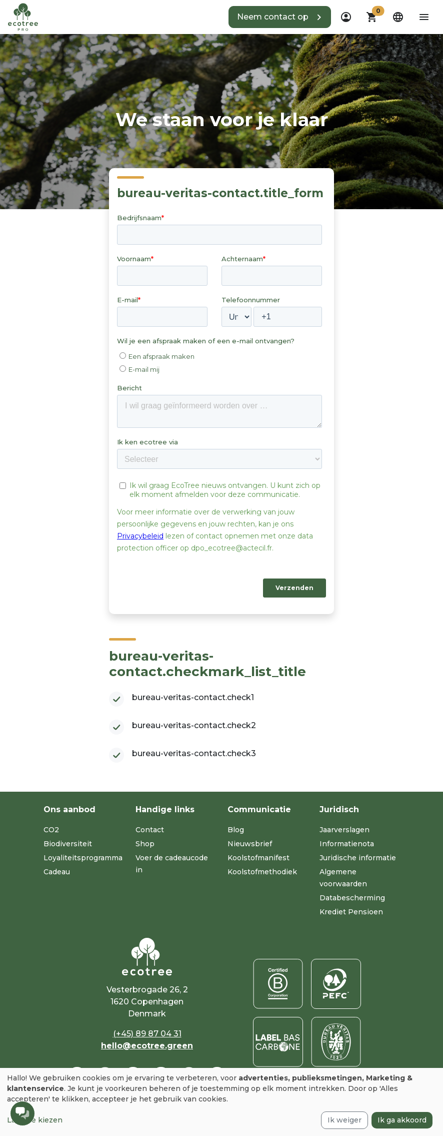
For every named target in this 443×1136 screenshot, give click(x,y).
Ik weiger (345, 1119)
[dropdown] (346, 17)
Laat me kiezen (34, 1119)
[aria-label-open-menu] (424, 17)
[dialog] (221, 1102)
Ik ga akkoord (402, 1119)
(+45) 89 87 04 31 (147, 1033)
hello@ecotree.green (147, 1045)
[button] (279, 17)
